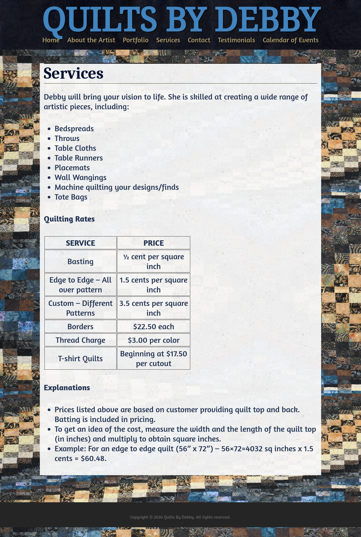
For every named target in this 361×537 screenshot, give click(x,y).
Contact (199, 40)
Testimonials (236, 40)
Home (51, 40)
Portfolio (136, 40)
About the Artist (91, 40)
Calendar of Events (290, 40)
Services (168, 40)
